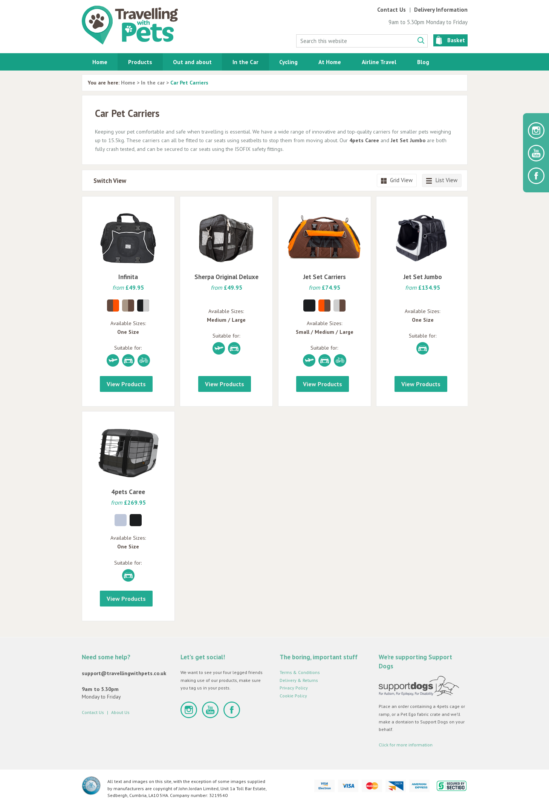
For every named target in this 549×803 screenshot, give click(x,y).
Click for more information (406, 745)
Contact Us (391, 9)
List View (441, 180)
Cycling (288, 62)
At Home (329, 62)
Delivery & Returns (299, 680)
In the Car (245, 62)
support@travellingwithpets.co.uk (124, 673)
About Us (120, 712)
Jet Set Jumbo (408, 140)
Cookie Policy (293, 696)
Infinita (128, 277)
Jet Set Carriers (324, 277)
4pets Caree (364, 140)
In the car (153, 82)
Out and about (192, 62)
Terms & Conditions (300, 672)
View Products (126, 384)
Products (140, 62)
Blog (423, 62)
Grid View (397, 180)
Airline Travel (379, 62)
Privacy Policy (294, 688)
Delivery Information (441, 9)
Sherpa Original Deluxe (226, 277)
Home (99, 62)
